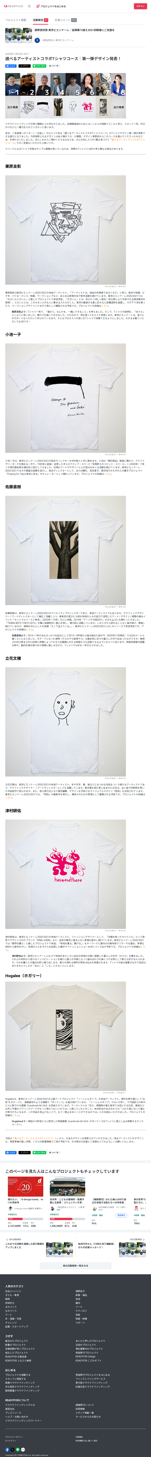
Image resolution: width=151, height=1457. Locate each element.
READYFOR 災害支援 (16, 1356)
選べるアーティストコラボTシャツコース (35, 1138)
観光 (78, 1303)
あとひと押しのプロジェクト (90, 1341)
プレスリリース (13, 1413)
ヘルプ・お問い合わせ (16, 1416)
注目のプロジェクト (86, 1345)
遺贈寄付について (85, 1405)
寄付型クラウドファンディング (92, 1382)
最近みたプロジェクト (16, 1341)
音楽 (78, 1315)
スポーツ (80, 1322)
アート (8, 1315)
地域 (78, 1299)
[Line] (18, 1450)
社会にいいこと (13, 1291)
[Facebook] (7, 1450)
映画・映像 (81, 1318)
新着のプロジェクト (15, 1345)
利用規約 (79, 1437)
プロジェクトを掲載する (17, 1375)
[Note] (23, 1450)
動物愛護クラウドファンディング (22, 1390)
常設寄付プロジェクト (87, 1352)
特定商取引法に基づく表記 (86, 1441)
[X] (12, 1450)
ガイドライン (10, 1441)
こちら (104, 306)
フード (79, 1307)
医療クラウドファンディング (20, 1382)
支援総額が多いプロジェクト (20, 1348)
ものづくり (11, 1311)
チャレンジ (11, 1322)
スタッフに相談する (15, 1379)
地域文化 (9, 1303)
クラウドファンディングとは (20, 1405)
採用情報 (80, 1409)
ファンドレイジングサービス (90, 1379)
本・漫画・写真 (13, 1318)
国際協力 (80, 1291)
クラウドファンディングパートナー (23, 1420)
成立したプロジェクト (16, 1352)
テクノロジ (81, 1311)
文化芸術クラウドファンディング (22, 1386)
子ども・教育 (12, 1295)
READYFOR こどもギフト (88, 1360)
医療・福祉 (81, 1295)
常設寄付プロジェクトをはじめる (93, 1375)
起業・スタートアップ (16, 1326)
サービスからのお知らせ (88, 1416)
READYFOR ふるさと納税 (18, 1360)
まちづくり (11, 1307)
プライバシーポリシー (14, 1437)
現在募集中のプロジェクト (89, 1348)
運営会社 (9, 1409)
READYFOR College (85, 1356)
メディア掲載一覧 (85, 1413)
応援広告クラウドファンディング (93, 1386)
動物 (7, 1299)
